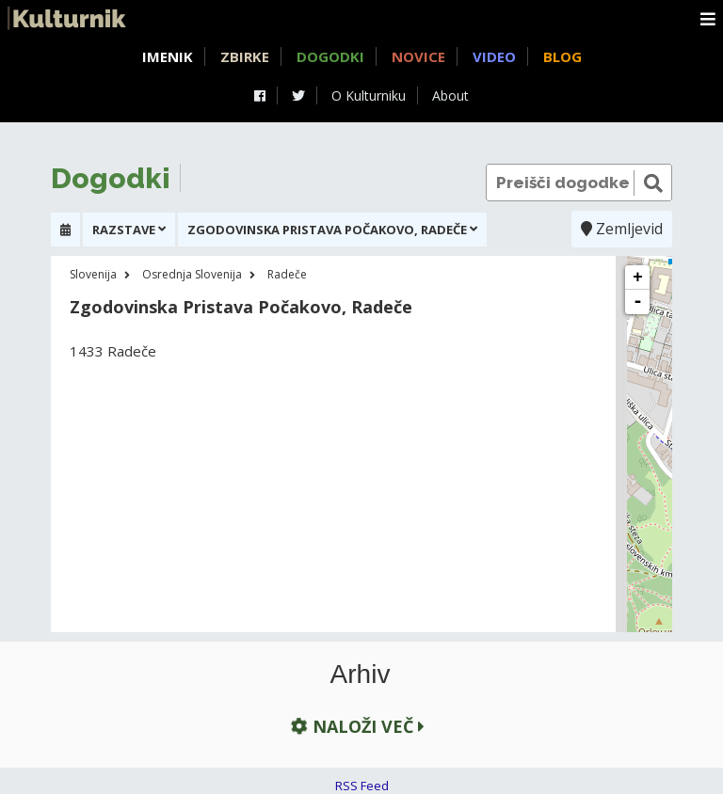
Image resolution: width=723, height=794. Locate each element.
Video (494, 56)
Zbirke (244, 56)
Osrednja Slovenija (192, 274)
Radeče (287, 274)
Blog (562, 56)
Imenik (167, 56)
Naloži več (356, 726)
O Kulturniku (368, 95)
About (450, 95)
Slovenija (93, 274)
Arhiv (360, 674)
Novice (418, 56)
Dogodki (330, 56)
